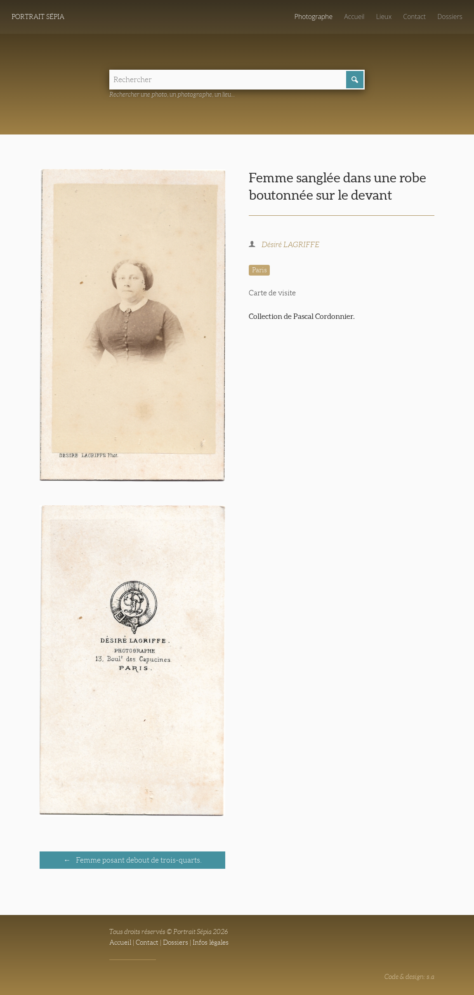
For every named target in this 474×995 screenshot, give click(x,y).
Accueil (354, 16)
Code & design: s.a (409, 976)
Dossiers (449, 16)
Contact (414, 16)
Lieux (383, 16)
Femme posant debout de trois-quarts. (138, 860)
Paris (259, 270)
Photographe (314, 16)
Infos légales (211, 942)
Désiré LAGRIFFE (290, 244)
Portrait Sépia (38, 16)
